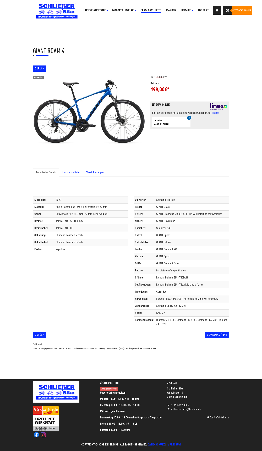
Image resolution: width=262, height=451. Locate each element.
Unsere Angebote (96, 10)
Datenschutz (156, 444)
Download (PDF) (217, 334)
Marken (171, 10)
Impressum (174, 444)
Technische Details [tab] (46, 172)
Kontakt (203, 10)
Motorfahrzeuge (124, 10)
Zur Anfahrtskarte (218, 417)
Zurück (39, 68)
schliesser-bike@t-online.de (186, 409)
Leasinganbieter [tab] (71, 172)
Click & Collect (151, 10)
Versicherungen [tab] (95, 172)
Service (187, 10)
